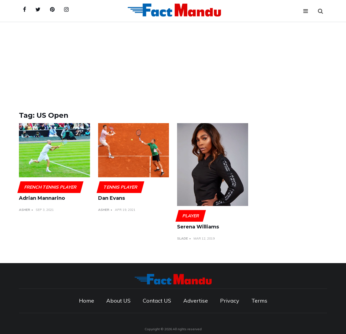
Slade (182, 238)
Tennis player (120, 187)
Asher (24, 210)
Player (190, 215)
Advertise (195, 300)
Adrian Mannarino (42, 198)
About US (118, 300)
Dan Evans (111, 198)
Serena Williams (198, 227)
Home (86, 300)
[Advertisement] (173, 63)
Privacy (229, 300)
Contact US (157, 300)
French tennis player (50, 187)
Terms (259, 300)
